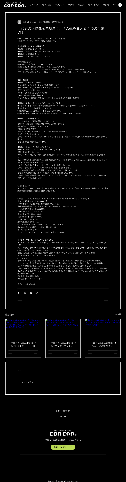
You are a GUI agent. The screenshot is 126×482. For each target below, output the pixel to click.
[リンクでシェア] (37, 292)
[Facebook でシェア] (18, 292)
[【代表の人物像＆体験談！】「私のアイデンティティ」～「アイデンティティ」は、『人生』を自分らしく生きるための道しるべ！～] (63, 329)
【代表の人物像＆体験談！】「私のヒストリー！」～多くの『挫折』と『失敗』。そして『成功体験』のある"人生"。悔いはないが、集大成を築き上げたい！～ (22, 345)
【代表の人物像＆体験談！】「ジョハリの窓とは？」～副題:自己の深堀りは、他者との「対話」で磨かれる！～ (102, 345)
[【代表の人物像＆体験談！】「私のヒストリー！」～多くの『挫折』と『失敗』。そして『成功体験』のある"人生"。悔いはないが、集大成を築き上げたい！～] (23, 329)
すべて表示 (116, 314)
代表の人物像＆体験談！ (27, 284)
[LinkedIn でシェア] (31, 292)
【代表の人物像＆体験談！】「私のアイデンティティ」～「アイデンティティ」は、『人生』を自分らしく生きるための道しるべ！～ (62, 345)
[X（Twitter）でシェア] (25, 292)
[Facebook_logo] (120, 5)
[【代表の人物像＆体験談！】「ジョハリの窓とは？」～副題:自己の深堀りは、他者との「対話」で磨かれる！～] (102, 329)
